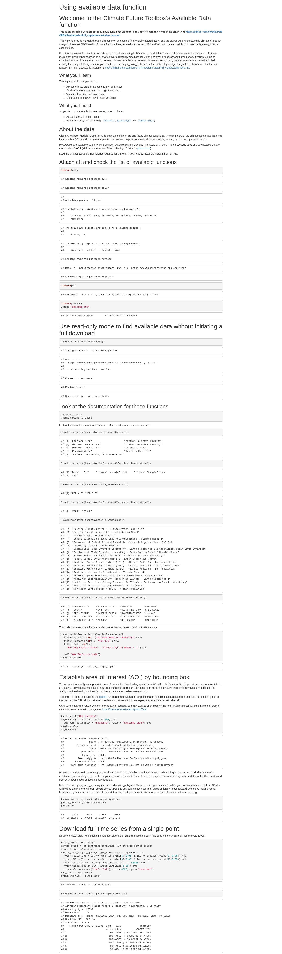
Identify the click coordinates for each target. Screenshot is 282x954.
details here (143, 147)
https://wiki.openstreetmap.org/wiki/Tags (124, 708)
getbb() (103, 696)
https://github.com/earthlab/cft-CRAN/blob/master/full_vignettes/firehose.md (147, 67)
